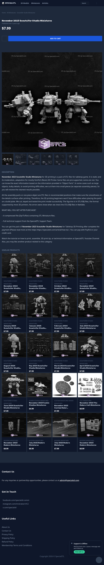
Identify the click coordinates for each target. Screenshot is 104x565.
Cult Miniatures (85, 401)
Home (4, 13)
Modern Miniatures (11, 441)
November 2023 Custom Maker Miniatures (61, 407)
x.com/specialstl (9, 507)
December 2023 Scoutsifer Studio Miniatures (88, 287)
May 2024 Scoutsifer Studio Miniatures (38, 367)
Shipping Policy (8, 538)
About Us (6, 527)
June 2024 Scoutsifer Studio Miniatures (13, 407)
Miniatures (35, 3)
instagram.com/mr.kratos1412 (16, 504)
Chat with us (79, 552)
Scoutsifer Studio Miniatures (26, 13)
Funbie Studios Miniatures (39, 401)
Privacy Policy (7, 534)
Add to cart (55, 38)
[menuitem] (8, 159)
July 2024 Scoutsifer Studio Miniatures (89, 327)
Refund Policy (7, 541)
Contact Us (6, 531)
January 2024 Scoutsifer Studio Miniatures (12, 327)
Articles (45, 3)
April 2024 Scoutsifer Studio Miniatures (89, 367)
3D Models (25, 3)
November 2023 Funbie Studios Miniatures (39, 404)
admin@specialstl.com (69, 480)
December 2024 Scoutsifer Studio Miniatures (37, 287)
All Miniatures (11, 13)
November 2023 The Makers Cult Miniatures (90, 404)
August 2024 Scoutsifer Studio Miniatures (12, 367)
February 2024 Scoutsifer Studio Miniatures (62, 327)
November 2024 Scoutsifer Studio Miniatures (12, 287)
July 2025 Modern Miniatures (37, 444)
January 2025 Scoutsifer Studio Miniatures (37, 327)
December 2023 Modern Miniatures (88, 444)
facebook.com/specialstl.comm (16, 500)
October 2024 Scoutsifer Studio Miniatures (62, 287)
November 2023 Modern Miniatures (12, 444)
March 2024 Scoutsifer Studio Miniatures (64, 367)
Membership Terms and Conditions (17, 545)
